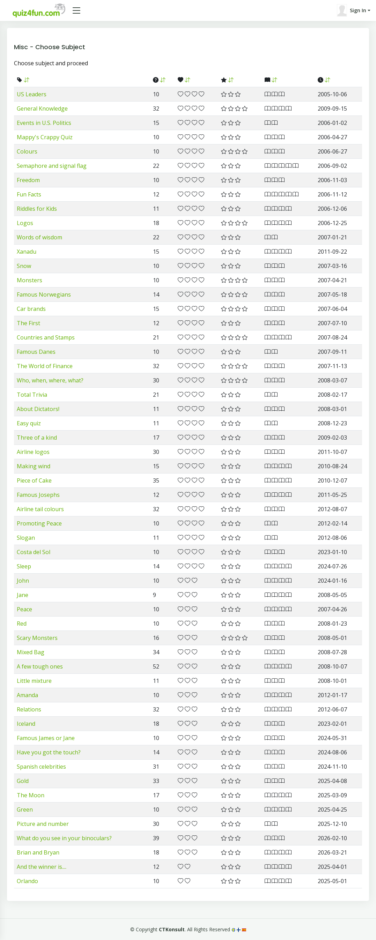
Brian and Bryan (38, 852)
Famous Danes (36, 352)
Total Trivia (32, 394)
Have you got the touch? (49, 752)
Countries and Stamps (46, 337)
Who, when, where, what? (50, 380)
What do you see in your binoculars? (64, 838)
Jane (22, 595)
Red (22, 623)
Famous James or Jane (46, 738)
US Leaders (31, 94)
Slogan (26, 538)
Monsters (29, 280)
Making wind (33, 466)
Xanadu (26, 251)
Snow (24, 266)
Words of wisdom (39, 237)
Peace (24, 609)
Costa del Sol (33, 552)
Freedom (28, 180)
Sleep (24, 566)
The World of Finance (45, 366)
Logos (25, 223)
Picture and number (43, 824)
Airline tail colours (40, 509)
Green (25, 809)
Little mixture (34, 681)
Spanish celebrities (41, 766)
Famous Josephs (38, 495)
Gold (23, 781)
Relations (29, 709)
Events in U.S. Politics (44, 123)
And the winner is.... (41, 867)
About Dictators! (38, 409)
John (23, 580)
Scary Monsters (37, 638)
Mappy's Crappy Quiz (45, 137)
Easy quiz (29, 423)
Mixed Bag (30, 652)
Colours (27, 151)
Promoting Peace (39, 523)
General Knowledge (42, 108)
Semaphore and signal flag (52, 166)
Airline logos (33, 452)
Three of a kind (37, 437)
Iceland (26, 724)
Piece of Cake (34, 480)
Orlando (27, 881)
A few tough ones (40, 666)
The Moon (30, 795)
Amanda (27, 695)
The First (28, 323)
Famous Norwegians (44, 294)
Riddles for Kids (37, 208)
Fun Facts (29, 194)
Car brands (31, 309)
